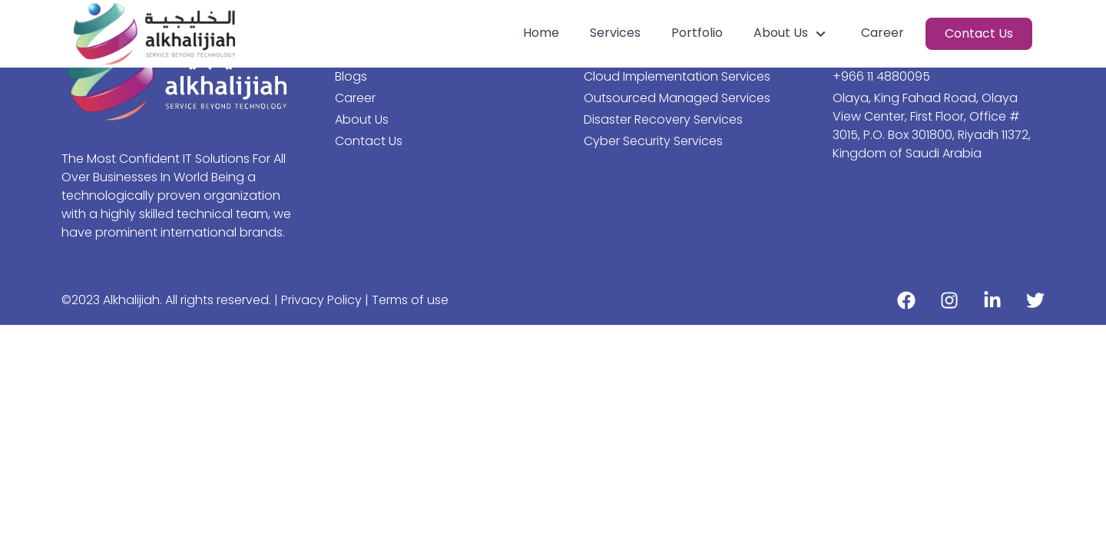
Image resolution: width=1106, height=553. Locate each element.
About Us (791, 33)
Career (882, 32)
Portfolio (697, 32)
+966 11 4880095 (881, 76)
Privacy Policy (323, 300)
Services (615, 32)
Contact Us (979, 33)
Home (541, 32)
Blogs (351, 76)
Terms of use (410, 300)
